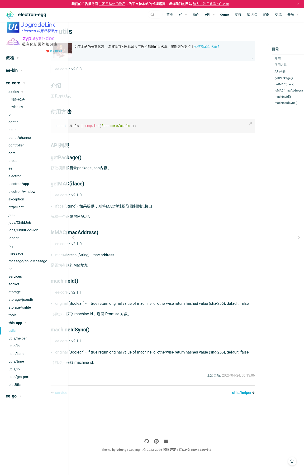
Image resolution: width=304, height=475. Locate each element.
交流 (278, 15)
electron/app (19, 184)
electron (15, 176)
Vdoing (151, 463)
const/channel (20, 138)
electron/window (22, 191)
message (16, 253)
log (11, 245)
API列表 (260, 71)
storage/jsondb (21, 299)
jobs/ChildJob (20, 222)
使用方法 (261, 65)
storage (15, 292)
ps (10, 269)
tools (13, 315)
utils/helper (18, 338)
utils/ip (14, 369)
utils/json (16, 354)
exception (16, 199)
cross (13, 161)
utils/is (14, 346)
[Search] (139, 14)
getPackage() (264, 78)
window (17, 107)
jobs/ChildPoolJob (23, 230)
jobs (12, 215)
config (14, 122)
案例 (266, 15)
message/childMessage (28, 261)
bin (11, 114)
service (91, 405)
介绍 (258, 58)
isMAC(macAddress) (269, 90)
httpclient (16, 207)
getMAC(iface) (265, 84)
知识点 (252, 15)
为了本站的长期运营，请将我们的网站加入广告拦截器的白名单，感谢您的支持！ (168, 49)
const (13, 130)
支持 (238, 15)
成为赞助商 (55, 51)
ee (10, 168)
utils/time (16, 361)
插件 (196, 15)
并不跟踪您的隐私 (112, 4)
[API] (210, 14)
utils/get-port (19, 377)
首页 (169, 15)
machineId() (263, 96)
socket (14, 284)
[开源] (292, 14)
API (207, 15)
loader (14, 238)
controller (16, 145)
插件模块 (18, 99)
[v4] (183, 14)
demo (224, 15)
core (12, 153)
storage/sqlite (20, 307)
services (15, 276)
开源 (290, 15)
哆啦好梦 (199, 463)
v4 (180, 15)
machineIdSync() (266, 103)
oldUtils (15, 385)
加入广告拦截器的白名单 (211, 4)
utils (12, 331)
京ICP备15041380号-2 (225, 463)
